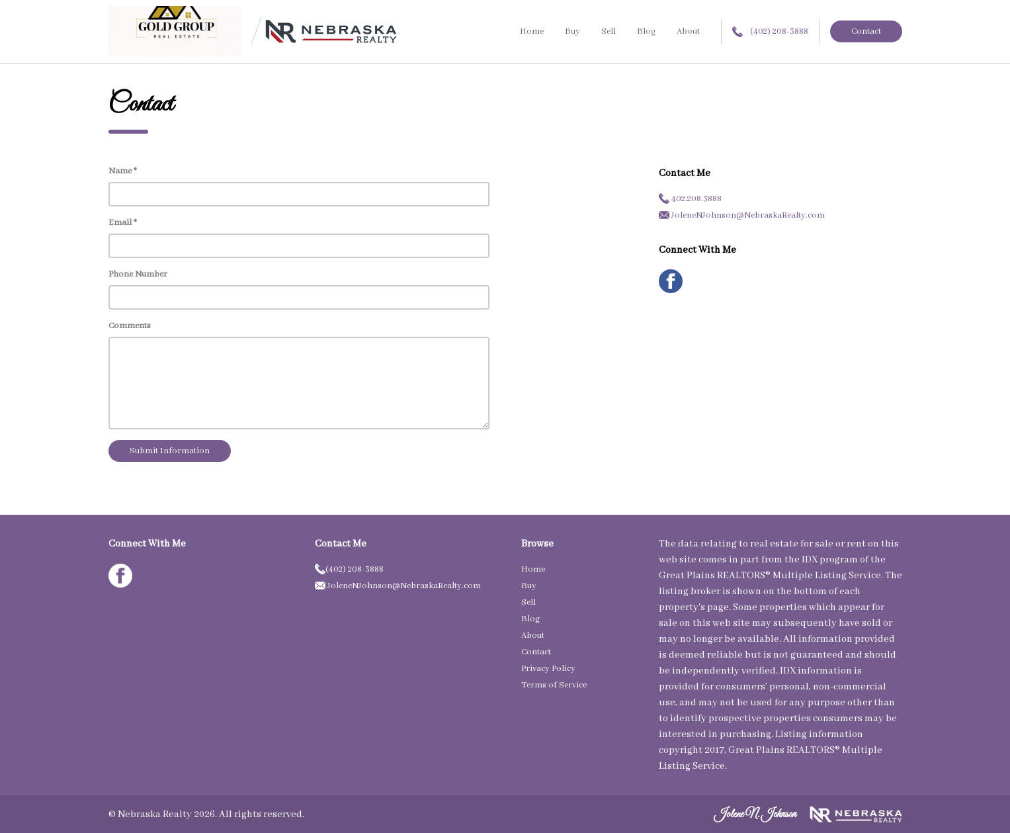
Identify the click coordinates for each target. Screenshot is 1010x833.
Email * (122, 222)
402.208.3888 (690, 198)
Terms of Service (554, 685)
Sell (608, 31)
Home (532, 31)
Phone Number (137, 274)
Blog (646, 31)
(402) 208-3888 (770, 31)
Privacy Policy (548, 668)
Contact (866, 31)
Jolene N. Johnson (755, 814)
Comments (129, 325)
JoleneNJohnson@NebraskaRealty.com (742, 215)
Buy (572, 31)
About (688, 31)
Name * (122, 171)
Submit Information (170, 451)
